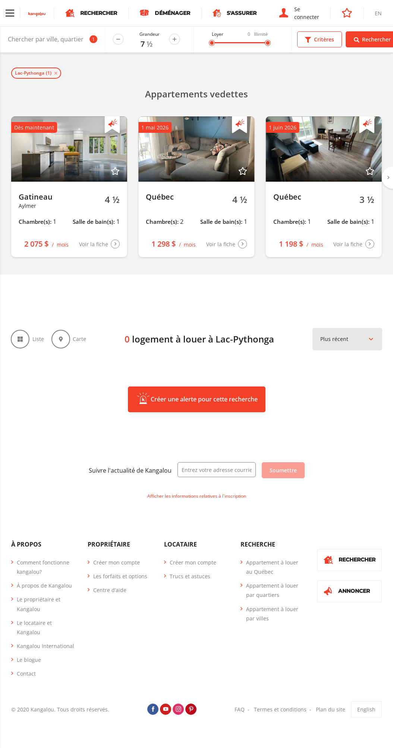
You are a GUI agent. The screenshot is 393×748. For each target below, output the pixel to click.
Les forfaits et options (120, 576)
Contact (26, 674)
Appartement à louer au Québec (272, 567)
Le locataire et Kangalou (34, 628)
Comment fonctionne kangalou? (43, 567)
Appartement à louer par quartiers (272, 590)
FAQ (240, 709)
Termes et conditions (280, 709)
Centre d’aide (109, 590)
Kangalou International (45, 646)
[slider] (212, 43)
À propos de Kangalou (44, 585)
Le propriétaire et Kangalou (38, 605)
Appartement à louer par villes (272, 614)
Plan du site (330, 709)
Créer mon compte (116, 562)
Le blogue (29, 660)
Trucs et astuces (190, 576)
